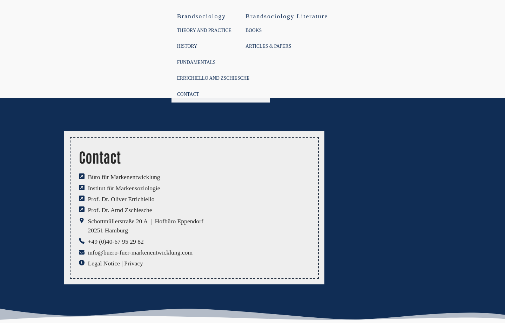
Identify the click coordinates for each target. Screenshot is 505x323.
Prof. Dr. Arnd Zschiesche (120, 209)
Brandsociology (201, 16)
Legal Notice (104, 263)
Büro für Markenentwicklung (124, 176)
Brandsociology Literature (286, 16)
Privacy (133, 263)
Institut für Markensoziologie (124, 188)
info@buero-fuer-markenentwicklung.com (140, 252)
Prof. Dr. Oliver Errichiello (121, 199)
